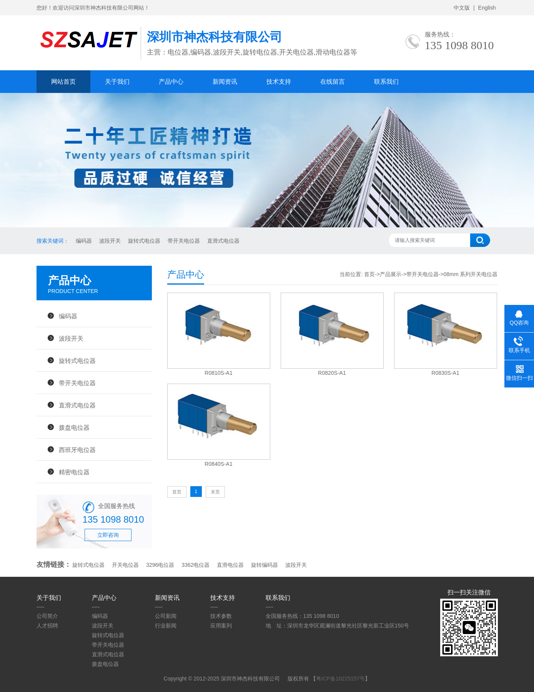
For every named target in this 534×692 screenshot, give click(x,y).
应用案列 (221, 625)
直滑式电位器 (223, 241)
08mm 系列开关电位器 (471, 274)
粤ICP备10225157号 (340, 678)
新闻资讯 (225, 81)
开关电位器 (125, 565)
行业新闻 (165, 625)
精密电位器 (74, 472)
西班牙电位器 (77, 449)
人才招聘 (47, 625)
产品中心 (171, 81)
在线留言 (332, 81)
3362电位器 (195, 565)
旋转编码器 (264, 565)
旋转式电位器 (143, 241)
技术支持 (278, 81)
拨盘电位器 (74, 427)
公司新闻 (165, 616)
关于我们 (117, 81)
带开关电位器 (183, 241)
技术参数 (221, 616)
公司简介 (47, 616)
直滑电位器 (230, 565)
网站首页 (63, 81)
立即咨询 (108, 535)
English (487, 8)
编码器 (83, 241)
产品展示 (390, 274)
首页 (369, 274)
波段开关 (109, 241)
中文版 (462, 8)
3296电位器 (160, 565)
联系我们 (386, 81)
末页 (215, 492)
